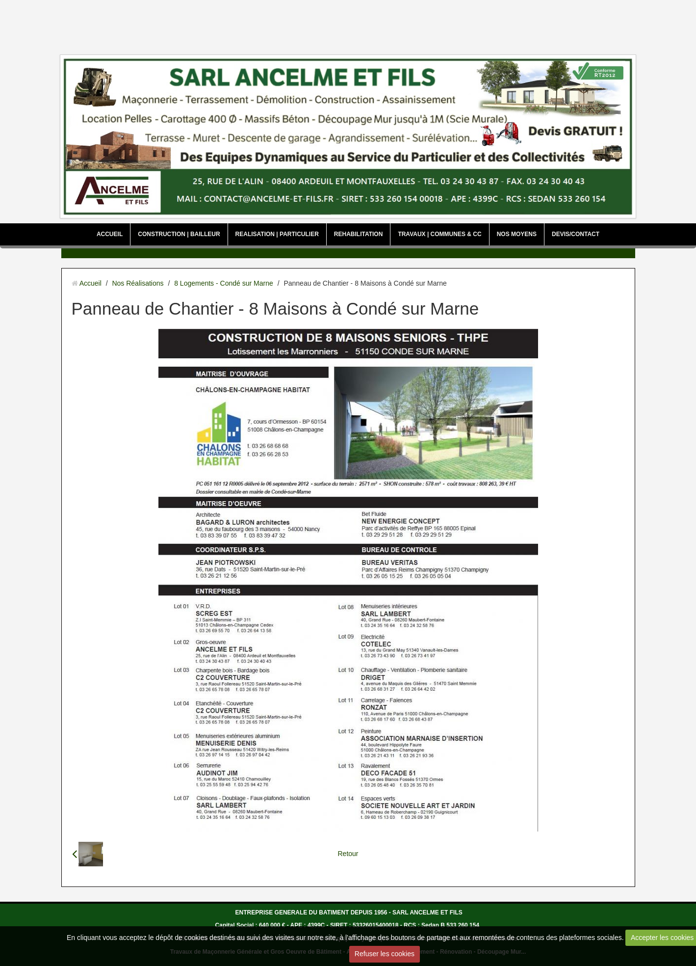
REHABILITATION (358, 234)
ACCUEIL (110, 234)
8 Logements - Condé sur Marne (223, 283)
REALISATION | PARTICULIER (277, 234)
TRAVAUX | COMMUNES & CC (439, 234)
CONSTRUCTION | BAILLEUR (179, 234)
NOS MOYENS (517, 234)
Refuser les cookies (384, 954)
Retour (347, 854)
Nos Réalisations (137, 283)
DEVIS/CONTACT (575, 234)
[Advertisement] (348, 24)
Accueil (90, 283)
